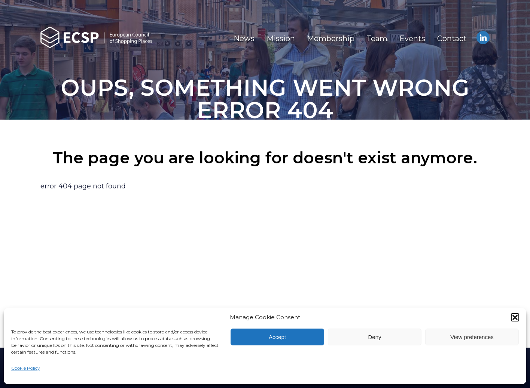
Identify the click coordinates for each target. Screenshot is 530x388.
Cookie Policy (25, 368)
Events (412, 38)
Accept (277, 337)
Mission (280, 38)
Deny (374, 337)
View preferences (472, 337)
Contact (452, 38)
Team (376, 38)
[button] (515, 317)
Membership (330, 38)
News (244, 38)
